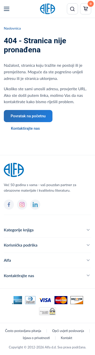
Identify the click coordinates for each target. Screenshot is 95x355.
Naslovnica (12, 28)
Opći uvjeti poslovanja (68, 331)
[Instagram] (22, 204)
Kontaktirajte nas (25, 128)
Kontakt (66, 338)
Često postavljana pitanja (23, 331)
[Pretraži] (72, 8)
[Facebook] (9, 204)
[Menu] (6, 8)
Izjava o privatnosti (36, 338)
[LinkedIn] (35, 204)
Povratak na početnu (28, 116)
